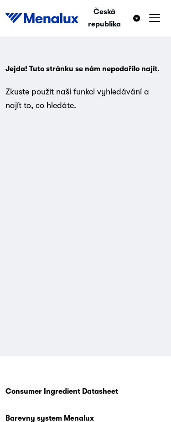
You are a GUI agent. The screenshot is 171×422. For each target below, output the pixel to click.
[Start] (42, 18)
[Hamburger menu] (155, 18)
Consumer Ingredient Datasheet (61, 391)
